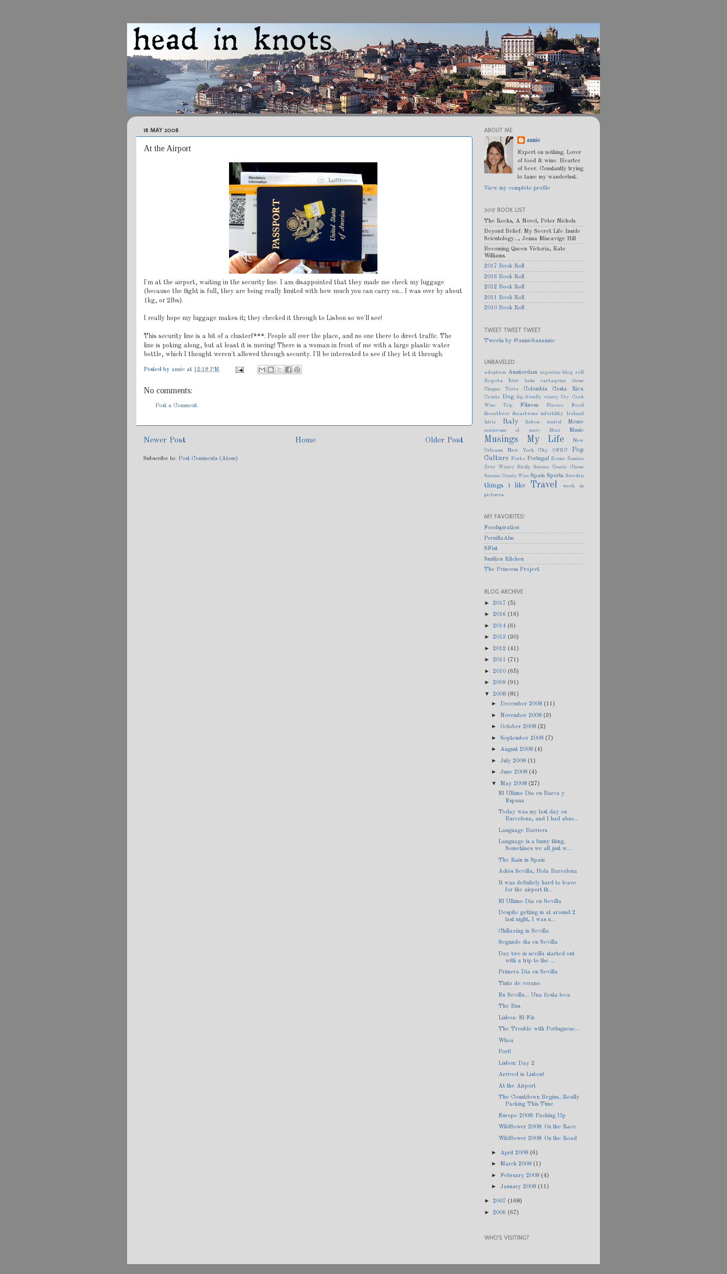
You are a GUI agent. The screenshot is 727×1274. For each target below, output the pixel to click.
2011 (500, 660)
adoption (495, 372)
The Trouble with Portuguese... (538, 1029)
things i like (504, 485)
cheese (578, 380)
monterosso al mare (512, 430)
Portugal (538, 458)
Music (576, 430)
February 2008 (520, 1175)
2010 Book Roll (504, 308)
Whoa (506, 1040)
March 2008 (516, 1164)
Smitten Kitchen (504, 559)
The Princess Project (511, 569)
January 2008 (519, 1187)
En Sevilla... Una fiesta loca (534, 995)
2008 (500, 694)
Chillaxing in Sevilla (523, 931)
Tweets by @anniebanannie (519, 341)
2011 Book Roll (504, 297)
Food (577, 405)
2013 (500, 637)
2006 (500, 1213)
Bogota (493, 381)
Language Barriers (522, 830)
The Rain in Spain (521, 860)
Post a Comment (176, 406)
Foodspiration (501, 528)
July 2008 (514, 761)
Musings (501, 439)
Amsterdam (522, 372)
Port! (504, 1052)
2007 (500, 1201)
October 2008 (519, 726)
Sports (555, 476)
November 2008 (521, 715)
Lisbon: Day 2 (516, 1063)
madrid (554, 422)
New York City (527, 450)
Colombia (535, 389)
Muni (554, 430)
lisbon (532, 422)
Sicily (523, 467)
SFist (490, 548)
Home (305, 440)
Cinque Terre (501, 389)
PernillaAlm (499, 538)
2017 (500, 603)
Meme (576, 422)
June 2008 (514, 772)
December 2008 (522, 704)
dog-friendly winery (537, 397)
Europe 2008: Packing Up (532, 1116)
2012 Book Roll (504, 287)
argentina (550, 372)
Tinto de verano (519, 983)
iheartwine (525, 413)
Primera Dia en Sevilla (528, 972)
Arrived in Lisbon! (521, 1074)
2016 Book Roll (504, 277)
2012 (500, 649)
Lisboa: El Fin (516, 1018)
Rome (558, 458)
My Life (546, 439)
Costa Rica (568, 389)
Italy (510, 421)
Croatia (492, 397)
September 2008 (522, 738)
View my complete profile (517, 188)
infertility (552, 413)
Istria (490, 422)
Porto (518, 458)
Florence (554, 405)
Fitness (529, 405)
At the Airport (517, 1086)
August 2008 (517, 749)
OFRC (560, 450)
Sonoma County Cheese (558, 467)
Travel (543, 485)
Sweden (574, 476)
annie (179, 369)
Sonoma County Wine (506, 476)
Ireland (575, 413)
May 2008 (514, 784)
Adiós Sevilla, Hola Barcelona (537, 871)
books (529, 380)
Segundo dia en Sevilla (528, 942)
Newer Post (164, 440)
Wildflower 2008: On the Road (537, 1138)
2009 (500, 682)
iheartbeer (497, 413)
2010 (500, 671)
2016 (500, 614)
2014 (500, 626)
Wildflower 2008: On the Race (537, 1127)
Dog (508, 397)
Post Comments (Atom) (208, 458)
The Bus (509, 1006)
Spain (537, 476)
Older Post (444, 440)
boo (513, 381)
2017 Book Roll (504, 266)
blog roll (573, 372)
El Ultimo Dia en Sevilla (529, 901)
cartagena (553, 381)
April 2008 (515, 1153)
